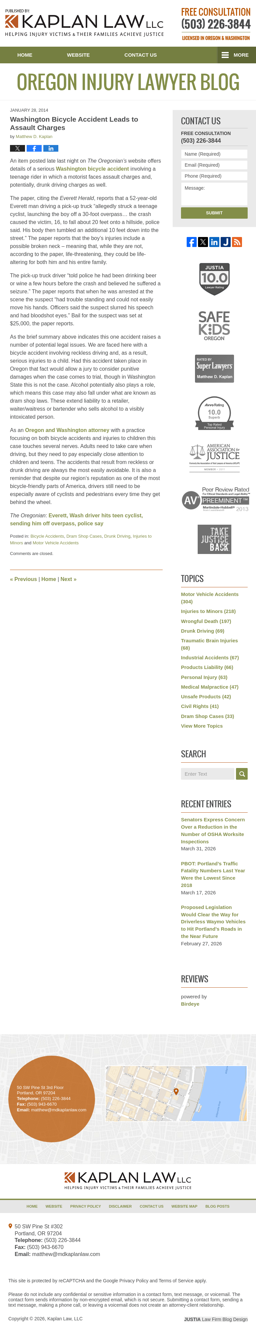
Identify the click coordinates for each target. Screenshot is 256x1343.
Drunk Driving (117, 536)
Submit (214, 212)
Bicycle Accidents (47, 536)
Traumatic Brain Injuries (209, 644)
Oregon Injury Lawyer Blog (84, 23)
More (241, 55)
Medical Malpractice (210, 687)
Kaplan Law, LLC (65, 1318)
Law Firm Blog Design (216, 1319)
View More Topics (202, 726)
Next (69, 579)
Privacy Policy (85, 1206)
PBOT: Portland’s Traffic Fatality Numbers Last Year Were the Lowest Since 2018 (213, 874)
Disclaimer (120, 1206)
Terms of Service (176, 1280)
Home (24, 55)
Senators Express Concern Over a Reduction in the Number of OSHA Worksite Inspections (213, 830)
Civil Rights (200, 706)
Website (78, 55)
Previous (23, 579)
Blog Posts (217, 1206)
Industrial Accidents (210, 657)
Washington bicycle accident (92, 169)
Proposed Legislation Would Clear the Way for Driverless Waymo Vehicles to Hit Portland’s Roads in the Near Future (213, 921)
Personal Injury (204, 677)
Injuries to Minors (208, 611)
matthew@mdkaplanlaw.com (66, 1254)
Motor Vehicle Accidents (56, 542)
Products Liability (207, 667)
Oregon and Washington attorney (67, 430)
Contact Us (140, 55)
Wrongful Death (206, 621)
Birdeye (190, 1004)
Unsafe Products (206, 696)
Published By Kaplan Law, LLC (216, 24)
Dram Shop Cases (84, 536)
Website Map (185, 1206)
